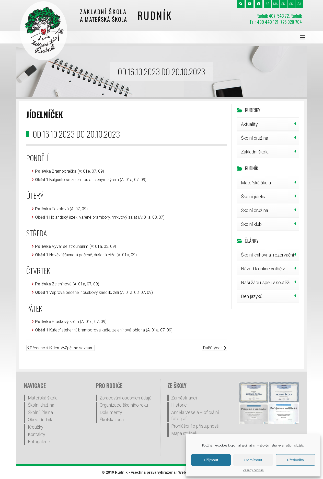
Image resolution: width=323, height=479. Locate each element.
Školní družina (254, 138)
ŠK (291, 4)
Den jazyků (251, 296)
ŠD (283, 4)
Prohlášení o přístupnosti (195, 426)
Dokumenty (111, 412)
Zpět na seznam (77, 348)
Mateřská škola (256, 182)
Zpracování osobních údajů (126, 397)
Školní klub (251, 224)
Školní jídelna (254, 196)
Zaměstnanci (184, 397)
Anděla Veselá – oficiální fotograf (195, 415)
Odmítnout (253, 460)
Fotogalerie (39, 441)
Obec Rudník (40, 419)
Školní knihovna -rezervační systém (267, 256)
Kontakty (36, 434)
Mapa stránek (184, 433)
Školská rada (112, 419)
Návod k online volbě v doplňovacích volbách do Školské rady (266, 270)
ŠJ (299, 4)
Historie (179, 405)
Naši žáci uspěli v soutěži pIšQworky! (265, 284)
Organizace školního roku (124, 405)
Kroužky (35, 427)
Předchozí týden (43, 348)
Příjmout (211, 460)
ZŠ (267, 4)
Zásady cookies (253, 470)
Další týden (214, 348)
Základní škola (255, 151)
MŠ (275, 4)
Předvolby (295, 460)
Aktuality (249, 124)
